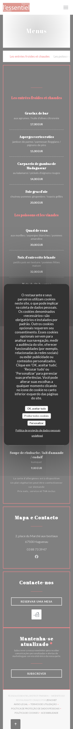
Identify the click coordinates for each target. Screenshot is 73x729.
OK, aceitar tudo (36, 408)
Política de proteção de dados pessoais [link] (38, 430)
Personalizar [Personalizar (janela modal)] (37, 422)
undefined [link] (37, 435)
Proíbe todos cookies (36, 415)
